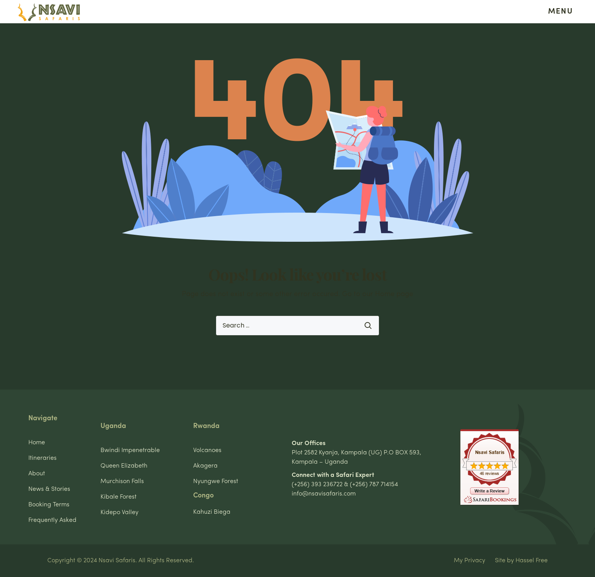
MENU (560, 12)
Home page (394, 294)
